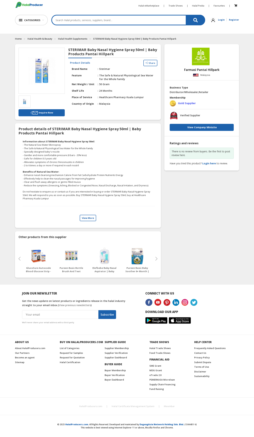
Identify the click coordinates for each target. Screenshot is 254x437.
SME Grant (155, 365)
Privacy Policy (202, 357)
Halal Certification (70, 362)
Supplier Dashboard (116, 357)
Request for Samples (71, 352)
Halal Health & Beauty (40, 38)
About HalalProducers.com (30, 348)
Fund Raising (156, 389)
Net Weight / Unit (83, 84)
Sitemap (19, 362)
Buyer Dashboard (114, 379)
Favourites (219, 5)
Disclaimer (200, 371)
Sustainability (202, 376)
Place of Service (82, 97)
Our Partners (22, 352)
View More (88, 218)
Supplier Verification (116, 352)
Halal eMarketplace (148, 5)
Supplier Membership (117, 348)
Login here (209, 163)
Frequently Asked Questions (210, 348)
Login (221, 19)
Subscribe (107, 314)
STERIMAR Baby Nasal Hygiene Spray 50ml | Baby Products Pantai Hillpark (134, 38)
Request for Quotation (72, 357)
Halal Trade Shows (160, 348)
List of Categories (69, 348)
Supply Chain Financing (162, 384)
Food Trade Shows (159, 352)
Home (18, 38)
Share (150, 62)
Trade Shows (176, 5)
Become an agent (25, 357)
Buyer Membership (115, 370)
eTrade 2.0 (155, 375)
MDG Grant (155, 370)
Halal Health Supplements (72, 38)
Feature (77, 75)
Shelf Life (78, 90)
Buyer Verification (115, 375)
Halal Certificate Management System (133, 406)
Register (234, 19)
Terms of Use (201, 366)
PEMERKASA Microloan (162, 379)
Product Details (80, 62)
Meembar (169, 406)
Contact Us (200, 352)
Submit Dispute (202, 362)
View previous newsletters (75, 305)
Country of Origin (83, 103)
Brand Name (79, 69)
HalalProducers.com (90, 406)
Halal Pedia (198, 5)
